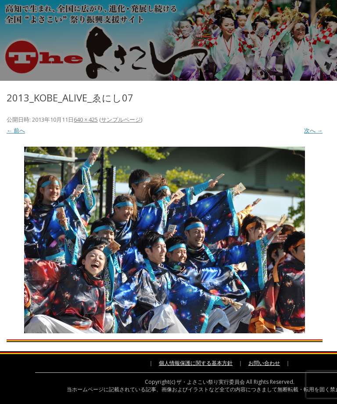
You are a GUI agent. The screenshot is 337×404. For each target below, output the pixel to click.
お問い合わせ (264, 363)
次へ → (313, 130)
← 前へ (16, 130)
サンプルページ (121, 119)
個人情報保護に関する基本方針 (196, 363)
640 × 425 (86, 119)
